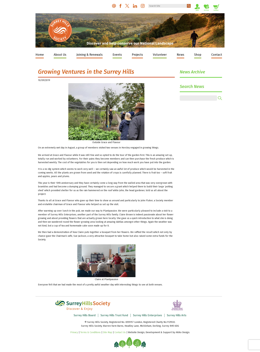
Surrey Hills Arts (176, 315)
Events (117, 54)
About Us (60, 54)
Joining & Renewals (89, 54)
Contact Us (120, 332)
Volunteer (160, 54)
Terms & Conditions (90, 332)
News (180, 54)
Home (39, 54)
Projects (137, 54)
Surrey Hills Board (85, 315)
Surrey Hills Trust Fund (114, 315)
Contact (216, 54)
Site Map (107, 332)
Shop (197, 54)
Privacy (74, 332)
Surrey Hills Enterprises (147, 315)
